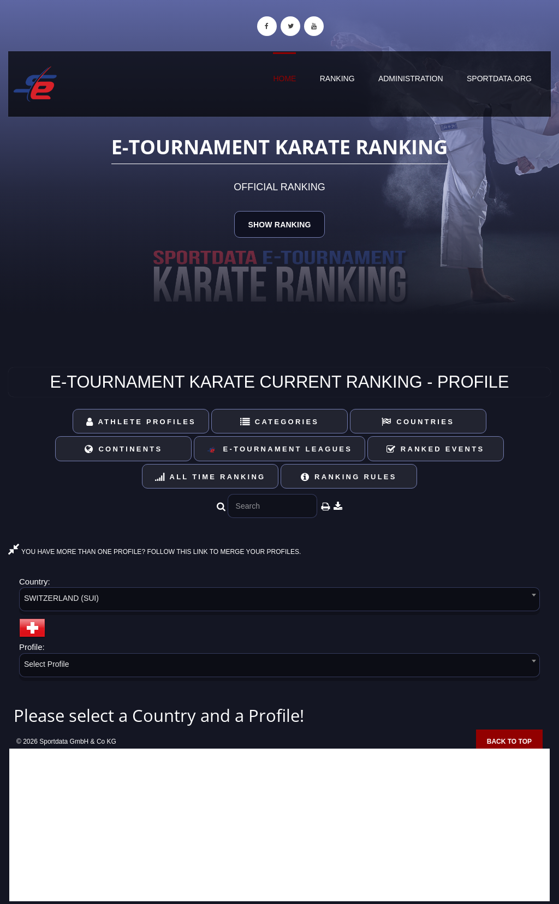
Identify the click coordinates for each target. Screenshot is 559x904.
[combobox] (279, 601)
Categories (279, 422)
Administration (410, 78)
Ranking (337, 78)
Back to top (509, 741)
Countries (418, 422)
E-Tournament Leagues (279, 449)
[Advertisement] (279, 825)
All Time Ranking (210, 477)
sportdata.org (499, 78)
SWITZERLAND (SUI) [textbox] (61, 598)
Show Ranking (279, 224)
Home (284, 78)
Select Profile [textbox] (46, 664)
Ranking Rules (349, 477)
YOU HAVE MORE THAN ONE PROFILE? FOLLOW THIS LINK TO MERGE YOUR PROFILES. (154, 552)
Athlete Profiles (141, 422)
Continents (123, 449)
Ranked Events (435, 449)
